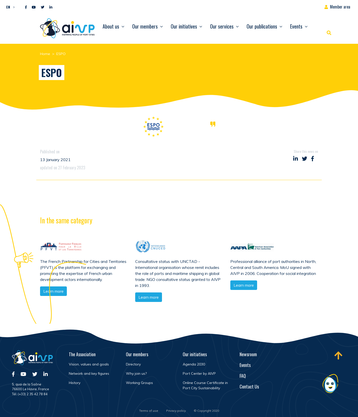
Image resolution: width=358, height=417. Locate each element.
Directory (133, 364)
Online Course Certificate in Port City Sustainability (205, 385)
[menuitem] (9, 7)
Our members (145, 26)
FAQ (243, 375)
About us (111, 26)
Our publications (262, 26)
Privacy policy (176, 410)
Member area (340, 7)
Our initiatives (184, 26)
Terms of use (148, 410)
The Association (82, 354)
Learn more (148, 297)
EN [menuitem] (8, 7)
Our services (222, 26)
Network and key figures (89, 373)
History (74, 382)
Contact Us (249, 386)
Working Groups (139, 382)
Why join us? (136, 373)
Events (296, 26)
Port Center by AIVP (199, 373)
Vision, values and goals (89, 364)
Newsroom (248, 354)
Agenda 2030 (194, 364)
